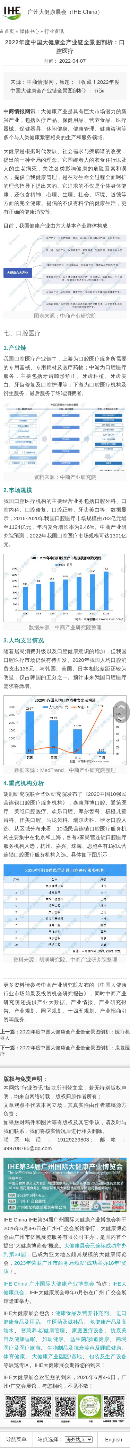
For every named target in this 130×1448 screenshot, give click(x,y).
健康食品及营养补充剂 (82, 1313)
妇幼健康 (52, 1339)
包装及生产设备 (108, 1356)
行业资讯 (54, 31)
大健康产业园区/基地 (57, 1356)
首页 (9, 31)
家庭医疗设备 (88, 1330)
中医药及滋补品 (65, 1322)
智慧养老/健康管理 (43, 1330)
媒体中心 (29, 31)
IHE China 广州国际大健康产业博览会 (48, 1284)
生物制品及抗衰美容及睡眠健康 (84, 1348)
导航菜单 (16, 1439)
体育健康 (14, 1356)
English (113, 1439)
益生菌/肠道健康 (89, 1339)
